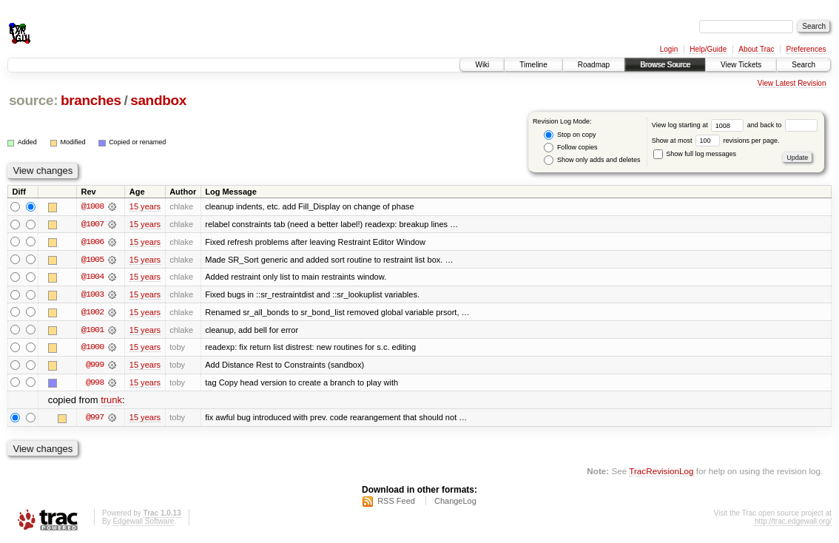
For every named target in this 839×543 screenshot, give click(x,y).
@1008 (92, 206)
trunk (111, 402)
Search (803, 65)
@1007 (92, 224)
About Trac (756, 49)
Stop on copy (570, 135)
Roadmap (594, 65)
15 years (145, 206)
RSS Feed (396, 503)
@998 (95, 384)
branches (91, 100)
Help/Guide (708, 49)
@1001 (92, 331)
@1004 (92, 277)
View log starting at (699, 125)
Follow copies (570, 147)
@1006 (92, 242)
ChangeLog (455, 503)
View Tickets (741, 65)
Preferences (806, 49)
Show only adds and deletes (592, 160)
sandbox (158, 100)
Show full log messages (694, 154)
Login (669, 49)
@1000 (92, 348)
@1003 (92, 295)
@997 (95, 419)
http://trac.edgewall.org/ (793, 523)
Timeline (533, 65)
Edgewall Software (143, 523)
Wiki (482, 65)
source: (33, 100)
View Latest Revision (792, 83)
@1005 (92, 260)
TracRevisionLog (661, 473)
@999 (95, 366)
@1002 (92, 313)
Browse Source (665, 65)
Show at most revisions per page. (716, 140)
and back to (782, 125)
